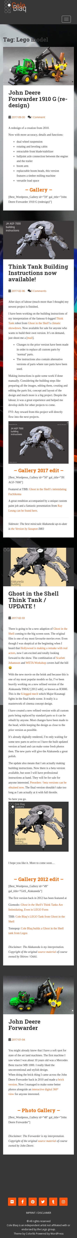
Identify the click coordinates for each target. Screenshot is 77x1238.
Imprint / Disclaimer (38, 1213)
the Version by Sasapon (24, 528)
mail (30, 337)
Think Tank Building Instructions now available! (38, 273)
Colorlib (30, 1233)
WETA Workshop (36, 662)
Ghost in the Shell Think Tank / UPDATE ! (33, 600)
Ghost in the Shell (38, 323)
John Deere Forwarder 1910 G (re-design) (38, 99)
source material (47, 951)
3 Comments (38, 291)
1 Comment (38, 117)
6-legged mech (29, 693)
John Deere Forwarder (24, 1025)
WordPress (57, 1233)
